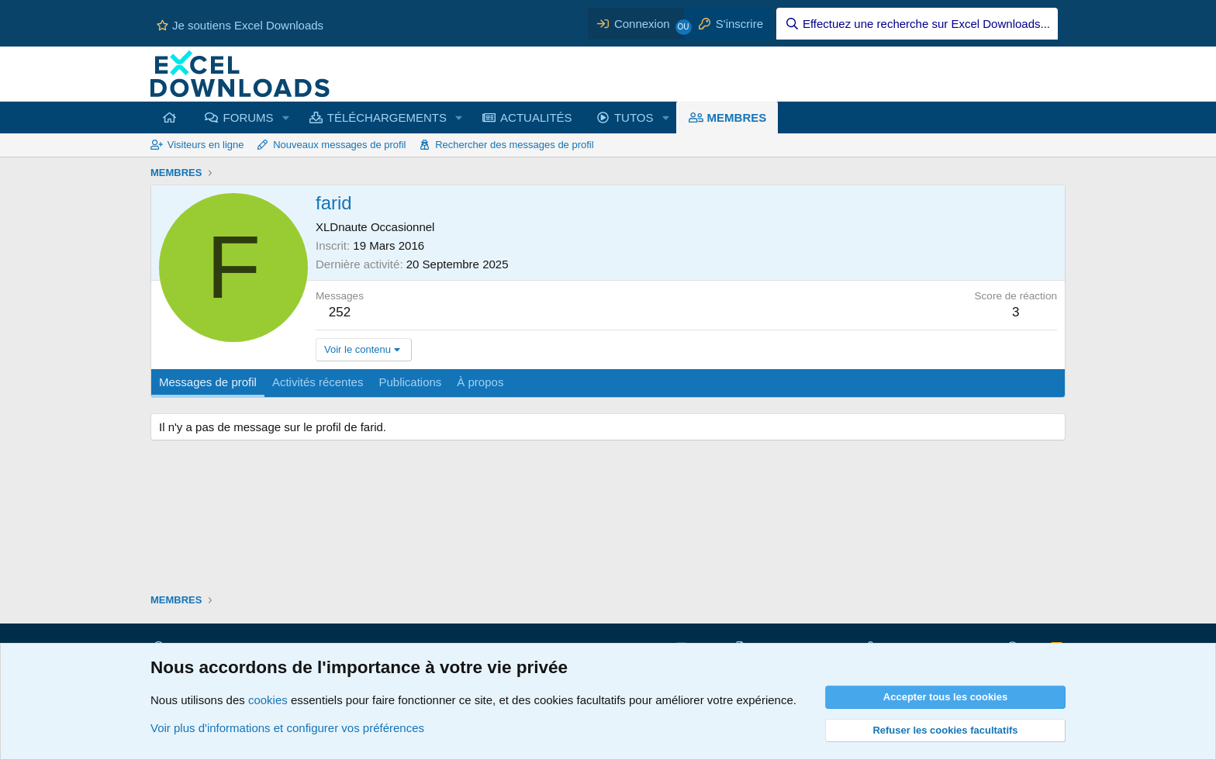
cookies (268, 699)
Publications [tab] (409, 382)
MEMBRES (737, 117)
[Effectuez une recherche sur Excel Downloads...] (917, 24)
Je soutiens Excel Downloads (240, 25)
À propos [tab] (480, 382)
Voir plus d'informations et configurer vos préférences (287, 727)
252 (340, 312)
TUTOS (634, 117)
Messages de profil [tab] (208, 382)
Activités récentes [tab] (318, 382)
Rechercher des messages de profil (514, 144)
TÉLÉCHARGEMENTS (387, 117)
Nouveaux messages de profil (339, 144)
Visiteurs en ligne (206, 144)
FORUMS (248, 117)
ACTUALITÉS (536, 117)
